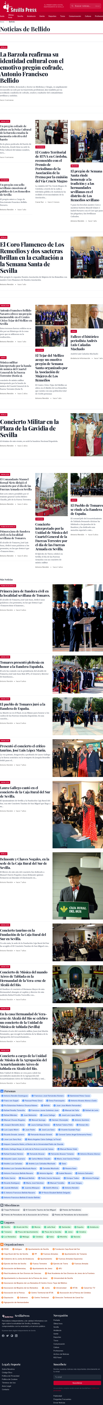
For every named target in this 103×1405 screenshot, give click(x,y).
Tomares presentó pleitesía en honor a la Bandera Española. (22, 664)
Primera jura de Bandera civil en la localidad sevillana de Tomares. (15, 535)
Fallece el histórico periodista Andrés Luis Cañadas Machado (85, 342)
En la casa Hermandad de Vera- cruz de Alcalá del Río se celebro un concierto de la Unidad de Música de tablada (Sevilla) (24, 1020)
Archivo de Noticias (61, 1354)
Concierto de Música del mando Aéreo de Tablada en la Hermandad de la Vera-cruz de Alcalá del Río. (23, 978)
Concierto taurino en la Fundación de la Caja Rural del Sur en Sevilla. (23, 934)
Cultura (88, 16)
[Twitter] (7, 1336)
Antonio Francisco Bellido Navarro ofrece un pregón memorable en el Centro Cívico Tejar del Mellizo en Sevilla (16, 317)
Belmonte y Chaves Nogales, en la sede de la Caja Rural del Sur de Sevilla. (24, 863)
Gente (42, 16)
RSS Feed (57, 1357)
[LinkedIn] (16, 1336)
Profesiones (58, 1351)
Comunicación (75, 16)
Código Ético (7, 1372)
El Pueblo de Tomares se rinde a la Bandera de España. (87, 509)
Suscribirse (77, 1383)
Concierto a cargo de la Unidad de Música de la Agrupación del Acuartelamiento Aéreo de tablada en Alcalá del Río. (23, 1062)
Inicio (2, 22)
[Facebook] (3, 1336)
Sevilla (20, 16)
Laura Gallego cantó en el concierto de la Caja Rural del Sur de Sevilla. (25, 791)
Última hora (11, 16)
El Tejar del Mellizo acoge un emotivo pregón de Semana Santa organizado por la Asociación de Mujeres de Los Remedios (51, 367)
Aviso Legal (6, 1386)
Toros (62, 16)
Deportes (52, 16)
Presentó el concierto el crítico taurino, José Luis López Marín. (23, 748)
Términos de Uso (9, 1383)
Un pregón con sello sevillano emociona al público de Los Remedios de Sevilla (15, 190)
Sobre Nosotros (8, 1369)
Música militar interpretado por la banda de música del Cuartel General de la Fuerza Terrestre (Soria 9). (15, 369)
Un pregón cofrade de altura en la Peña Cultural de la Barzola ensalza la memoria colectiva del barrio (15, 132)
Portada (57, 1320)
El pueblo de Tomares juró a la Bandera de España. (22, 706)
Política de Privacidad (10, 1376)
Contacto (5, 1389)
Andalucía (31, 16)
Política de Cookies (9, 1379)
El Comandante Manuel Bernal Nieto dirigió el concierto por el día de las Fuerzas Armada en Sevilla (16, 484)
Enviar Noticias (59, 1403)
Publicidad (58, 1396)
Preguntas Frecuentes (62, 1399)
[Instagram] (12, 1336)
